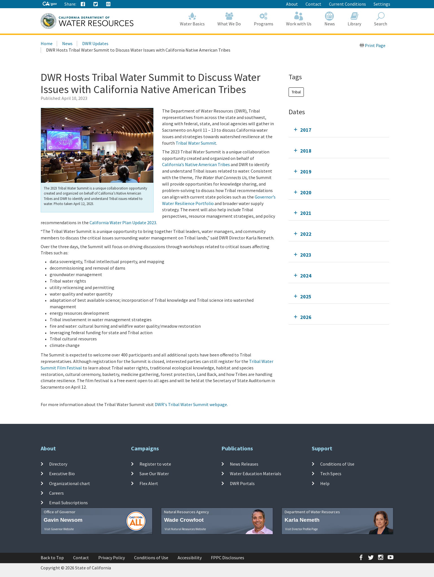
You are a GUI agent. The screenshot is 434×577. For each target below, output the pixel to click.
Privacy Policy (111, 557)
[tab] (339, 130)
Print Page (372, 45)
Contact (313, 4)
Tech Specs (330, 473)
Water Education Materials (255, 473)
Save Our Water (154, 473)
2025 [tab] (305, 296)
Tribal (296, 91)
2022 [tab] (305, 234)
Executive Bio (62, 473)
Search (381, 19)
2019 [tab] (305, 171)
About (292, 4)
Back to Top (52, 557)
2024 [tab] (305, 275)
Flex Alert (148, 483)
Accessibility (190, 557)
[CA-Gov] (50, 4)
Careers (56, 493)
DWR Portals (242, 483)
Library (354, 19)
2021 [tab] (305, 213)
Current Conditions (347, 4)
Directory (58, 464)
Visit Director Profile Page (301, 529)
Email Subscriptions (68, 502)
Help (325, 483)
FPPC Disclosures (227, 557)
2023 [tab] (305, 255)
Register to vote (155, 464)
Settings (382, 4)
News (329, 19)
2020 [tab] (305, 192)
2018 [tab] (305, 150)
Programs (263, 19)
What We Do (229, 19)
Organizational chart (69, 483)
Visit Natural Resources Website (185, 529)
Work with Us (299, 19)
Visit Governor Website (59, 529)
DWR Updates (95, 43)
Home (47, 43)
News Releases (244, 464)
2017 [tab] (305, 130)
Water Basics (192, 19)
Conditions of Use (337, 464)
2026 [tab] (305, 317)
